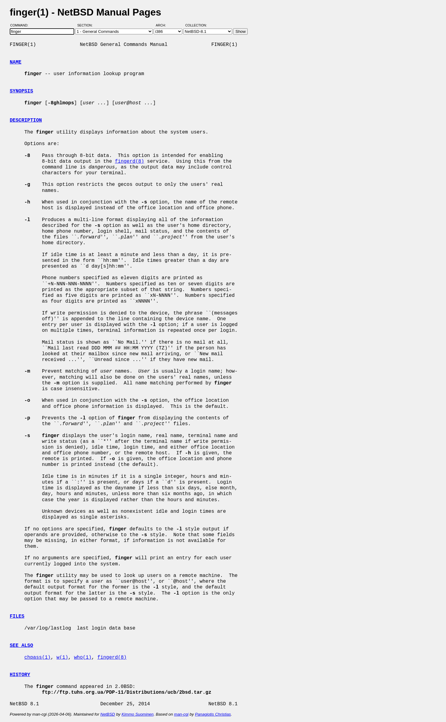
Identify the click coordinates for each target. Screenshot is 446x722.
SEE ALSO (21, 645)
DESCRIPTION (26, 120)
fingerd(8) (129, 161)
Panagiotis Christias (213, 714)
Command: (21, 25)
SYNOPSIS (21, 91)
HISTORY (20, 675)
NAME (15, 62)
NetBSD (107, 714)
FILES (17, 616)
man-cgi (181, 714)
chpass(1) (37, 657)
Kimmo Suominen (137, 714)
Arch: (163, 25)
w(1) (62, 657)
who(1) (83, 657)
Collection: (196, 25)
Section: (86, 25)
